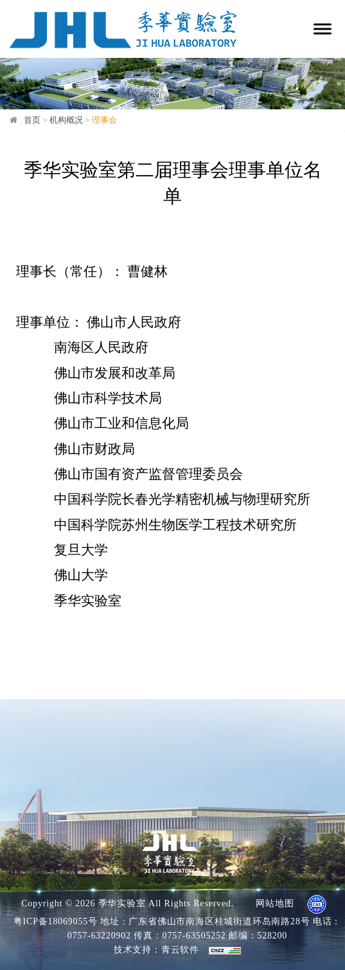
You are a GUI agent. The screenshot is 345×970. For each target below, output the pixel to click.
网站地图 (275, 903)
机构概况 (66, 120)
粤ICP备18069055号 (55, 921)
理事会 (104, 120)
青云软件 (180, 950)
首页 (32, 120)
